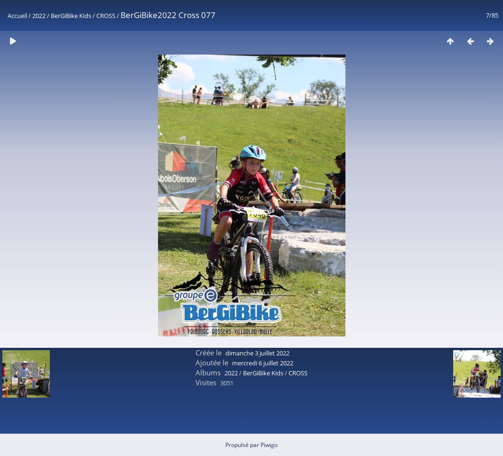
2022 (39, 15)
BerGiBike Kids (71, 15)
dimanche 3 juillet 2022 (257, 353)
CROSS (105, 15)
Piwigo (269, 445)
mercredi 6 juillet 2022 (262, 363)
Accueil (17, 15)
